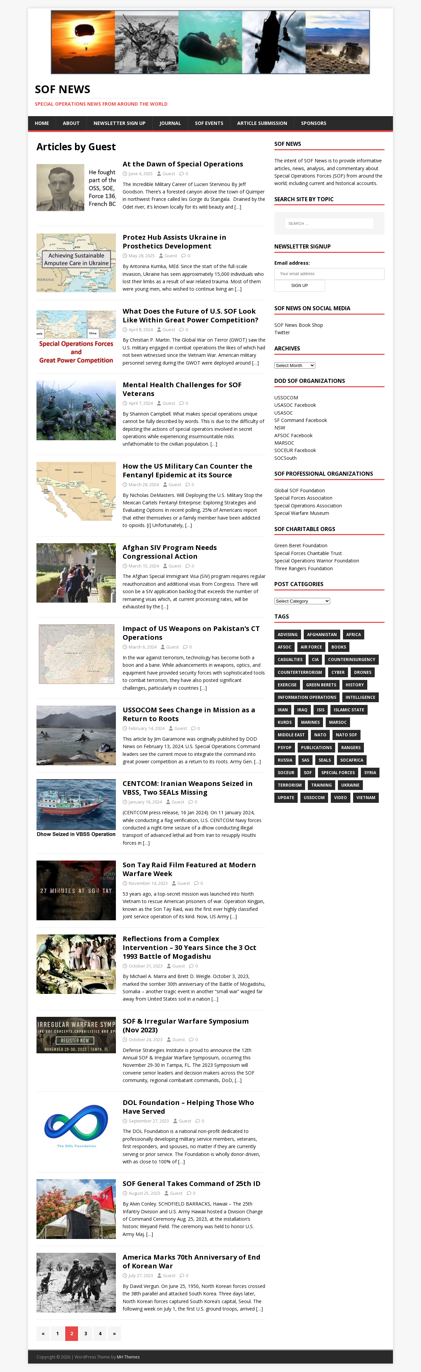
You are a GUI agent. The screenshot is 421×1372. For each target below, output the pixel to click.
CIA (315, 659)
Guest (169, 173)
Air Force (311, 647)
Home (42, 123)
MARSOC (284, 443)
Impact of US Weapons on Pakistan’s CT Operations (191, 633)
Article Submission (262, 123)
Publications (316, 747)
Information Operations (307, 697)
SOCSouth (285, 458)
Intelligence (360, 697)
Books (338, 647)
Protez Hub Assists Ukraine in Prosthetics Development (174, 241)
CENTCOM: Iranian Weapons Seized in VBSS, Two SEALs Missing (188, 788)
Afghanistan (322, 634)
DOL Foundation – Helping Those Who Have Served (188, 1107)
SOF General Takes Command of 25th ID (192, 1183)
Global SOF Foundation (299, 490)
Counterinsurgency (351, 659)
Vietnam (365, 797)
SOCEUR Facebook (295, 450)
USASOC (283, 413)
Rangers (351, 747)
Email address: (292, 263)
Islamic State (349, 710)
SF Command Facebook (300, 420)
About (71, 123)
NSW (279, 427)
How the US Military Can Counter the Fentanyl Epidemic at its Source (187, 470)
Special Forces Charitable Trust (308, 553)
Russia (285, 760)
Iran (283, 710)
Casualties (290, 659)
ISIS (320, 710)
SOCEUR (286, 772)
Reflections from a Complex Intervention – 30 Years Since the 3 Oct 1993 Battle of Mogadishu (189, 947)
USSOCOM (286, 397)
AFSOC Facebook (293, 435)
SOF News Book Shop (298, 325)
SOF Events (209, 123)
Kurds (285, 722)
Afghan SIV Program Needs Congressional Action (170, 552)
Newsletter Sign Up (120, 123)
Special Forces (338, 772)
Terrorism (290, 785)
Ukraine (350, 785)
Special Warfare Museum (301, 513)
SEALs (325, 760)
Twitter (282, 332)
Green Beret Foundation (300, 545)
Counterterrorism (300, 672)
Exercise (287, 685)
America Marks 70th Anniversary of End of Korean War (192, 1261)
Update (286, 797)
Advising (288, 634)
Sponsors (313, 123)
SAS (305, 760)
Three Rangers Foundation (303, 568)
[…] (237, 207)
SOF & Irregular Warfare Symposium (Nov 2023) (186, 1025)
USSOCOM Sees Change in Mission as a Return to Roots (189, 714)
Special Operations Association (308, 505)
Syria (370, 772)
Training (321, 785)
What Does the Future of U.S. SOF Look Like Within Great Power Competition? (190, 315)
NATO (320, 735)
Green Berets (321, 685)
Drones (362, 672)
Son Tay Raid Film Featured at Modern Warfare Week (189, 869)
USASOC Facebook (295, 405)
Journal (170, 123)
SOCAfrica (351, 760)
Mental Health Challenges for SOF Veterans (182, 389)
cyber (338, 672)
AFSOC (284, 647)
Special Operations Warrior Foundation (316, 560)
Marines (310, 722)
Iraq (302, 710)
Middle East (291, 735)
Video (340, 797)
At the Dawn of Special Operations (183, 163)
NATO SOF (346, 735)
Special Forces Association (303, 498)
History (355, 685)
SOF (308, 772)
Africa (353, 634)
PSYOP (285, 747)
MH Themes (128, 1357)
